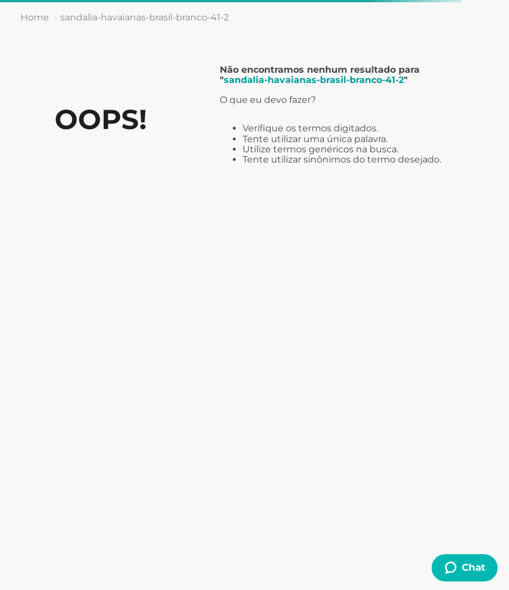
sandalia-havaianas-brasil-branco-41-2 (144, 17)
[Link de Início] (34, 17)
